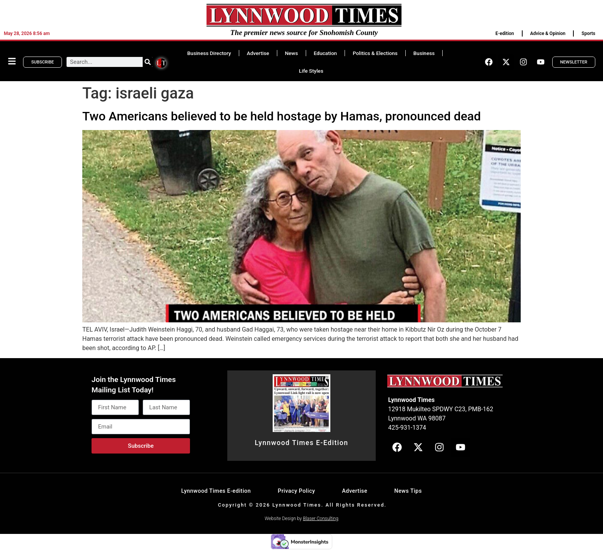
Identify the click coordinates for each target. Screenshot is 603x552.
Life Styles (311, 71)
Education (325, 53)
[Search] (148, 62)
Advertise (258, 53)
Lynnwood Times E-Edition (301, 443)
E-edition (504, 33)
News (291, 53)
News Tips (408, 491)
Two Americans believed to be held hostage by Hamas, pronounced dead (281, 116)
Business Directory (209, 53)
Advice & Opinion (548, 33)
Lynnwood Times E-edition (216, 491)
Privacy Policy (296, 491)
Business (424, 53)
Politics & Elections (375, 53)
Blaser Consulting (320, 518)
